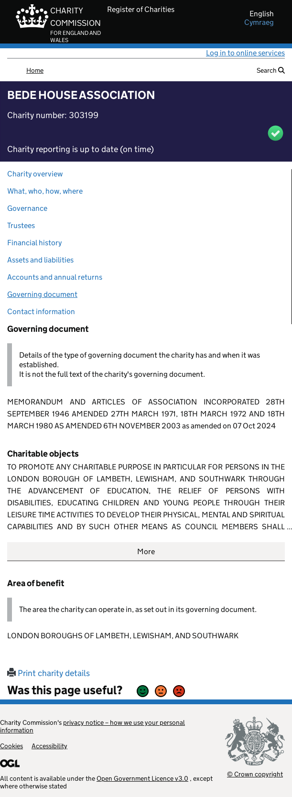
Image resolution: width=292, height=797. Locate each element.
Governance (27, 208)
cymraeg (259, 22)
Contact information (41, 311)
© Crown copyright (255, 774)
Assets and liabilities (40, 259)
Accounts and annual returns (54, 277)
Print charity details (48, 673)
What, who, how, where (45, 191)
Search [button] (271, 70)
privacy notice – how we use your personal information (92, 726)
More (146, 551)
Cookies (11, 746)
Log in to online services (245, 52)
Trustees (21, 225)
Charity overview (35, 173)
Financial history (34, 242)
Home (34, 70)
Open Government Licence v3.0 (142, 778)
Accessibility (49, 746)
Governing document (42, 294)
